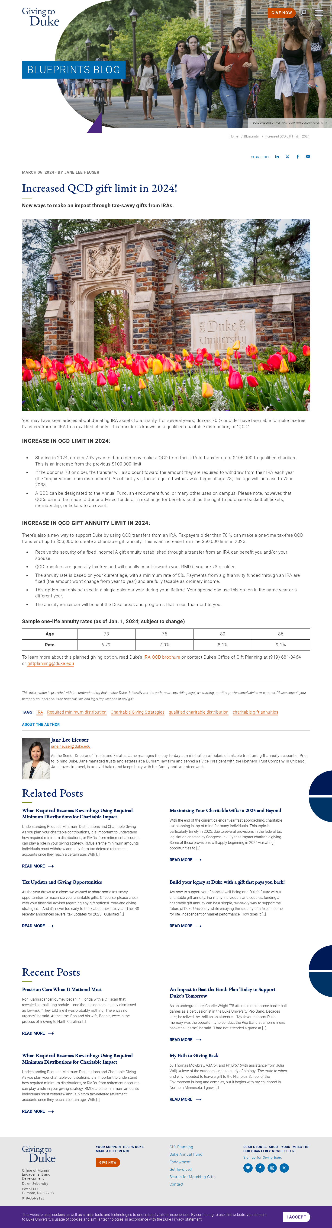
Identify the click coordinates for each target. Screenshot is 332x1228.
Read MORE (33, 878)
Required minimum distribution (77, 724)
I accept (297, 1217)
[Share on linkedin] (277, 157)
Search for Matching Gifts (193, 1189)
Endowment (180, 1174)
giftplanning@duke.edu (64, 674)
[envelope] (248, 1180)
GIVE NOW (280, 13)
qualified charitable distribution (199, 724)
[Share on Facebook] (298, 157)
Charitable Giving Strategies (137, 724)
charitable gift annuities (255, 724)
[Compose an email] (308, 157)
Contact (177, 1197)
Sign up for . (262, 1170)
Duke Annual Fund (186, 1167)
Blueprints (251, 136)
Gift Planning (181, 1159)
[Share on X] (287, 157)
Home (233, 136)
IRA (39, 724)
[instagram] (272, 1180)
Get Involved (181, 1182)
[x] (284, 1180)
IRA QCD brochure (167, 667)
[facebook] (260, 1180)
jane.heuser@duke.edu (70, 758)
